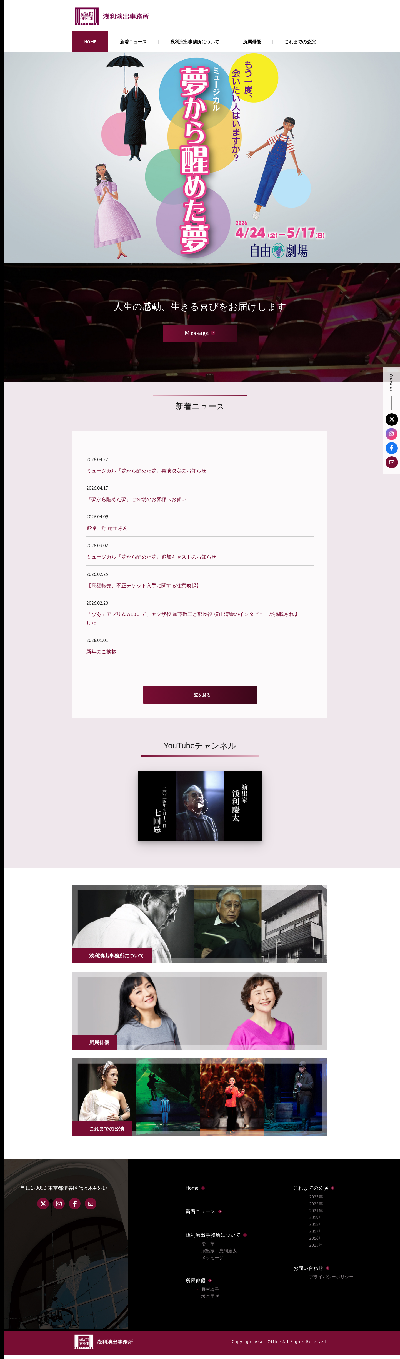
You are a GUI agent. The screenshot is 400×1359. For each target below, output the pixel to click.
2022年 (316, 1208)
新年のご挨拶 (101, 651)
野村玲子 (210, 1293)
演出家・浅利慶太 (219, 1255)
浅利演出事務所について (194, 41)
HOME (90, 41)
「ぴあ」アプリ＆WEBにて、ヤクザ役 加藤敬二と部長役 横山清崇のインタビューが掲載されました (192, 618)
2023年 (316, 1201)
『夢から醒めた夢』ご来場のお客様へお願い (136, 499)
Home (192, 1192)
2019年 (316, 1221)
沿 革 (208, 1248)
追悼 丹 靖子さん (107, 527)
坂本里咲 (210, 1300)
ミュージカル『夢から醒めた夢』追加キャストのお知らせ (151, 556)
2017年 (316, 1235)
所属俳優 (252, 41)
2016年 (316, 1242)
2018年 (316, 1228)
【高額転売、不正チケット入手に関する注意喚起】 (143, 585)
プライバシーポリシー (331, 1281)
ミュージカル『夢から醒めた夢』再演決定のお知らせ (146, 470)
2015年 (316, 1249)
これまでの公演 (300, 41)
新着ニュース (133, 41)
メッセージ (212, 1262)
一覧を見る (200, 696)
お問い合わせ (308, 1272)
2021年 (316, 1215)
